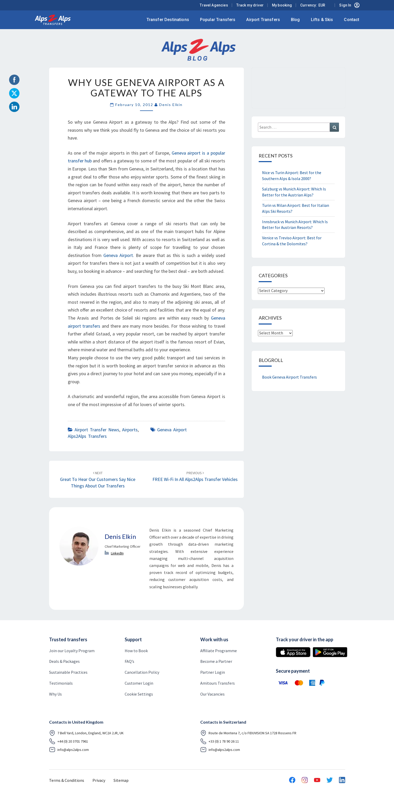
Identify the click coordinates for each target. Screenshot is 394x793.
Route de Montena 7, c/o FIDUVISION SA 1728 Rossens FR (248, 733)
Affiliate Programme (218, 650)
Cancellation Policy (142, 672)
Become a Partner (216, 661)
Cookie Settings (139, 694)
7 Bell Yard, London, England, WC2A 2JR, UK (86, 733)
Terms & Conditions (66, 780)
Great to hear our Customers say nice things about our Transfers (97, 480)
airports (130, 430)
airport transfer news (97, 430)
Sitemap (121, 780)
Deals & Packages (64, 661)
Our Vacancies (212, 694)
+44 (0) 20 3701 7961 (68, 741)
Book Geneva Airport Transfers (289, 377)
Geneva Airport (118, 255)
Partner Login (212, 672)
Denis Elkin (171, 104)
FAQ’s (129, 661)
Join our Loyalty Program (72, 650)
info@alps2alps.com (69, 749)
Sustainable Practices (68, 672)
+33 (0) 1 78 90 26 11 (219, 741)
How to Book (136, 650)
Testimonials (61, 683)
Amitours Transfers (217, 683)
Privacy (98, 780)
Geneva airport (172, 430)
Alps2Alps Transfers (87, 436)
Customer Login (139, 683)
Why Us (55, 694)
